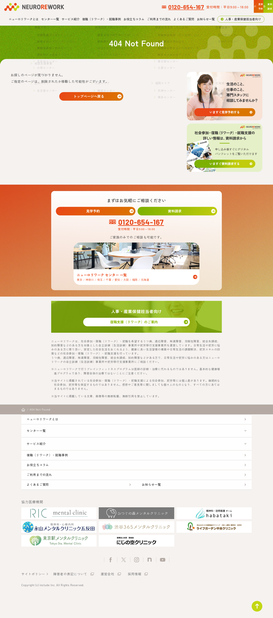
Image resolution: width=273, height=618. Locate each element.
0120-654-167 (129, 6)
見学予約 (96, 212)
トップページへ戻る (91, 97)
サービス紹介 (71, 19)
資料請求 (177, 212)
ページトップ (254, 604)
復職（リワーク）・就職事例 (101, 19)
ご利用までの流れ (159, 19)
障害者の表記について (70, 595)
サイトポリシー (33, 595)
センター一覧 (50, 19)
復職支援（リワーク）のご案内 (136, 326)
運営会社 (107, 595)
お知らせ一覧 (206, 19)
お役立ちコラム (133, 19)
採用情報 (134, 595)
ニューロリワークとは (24, 19)
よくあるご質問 (183, 19)
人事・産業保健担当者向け (243, 19)
